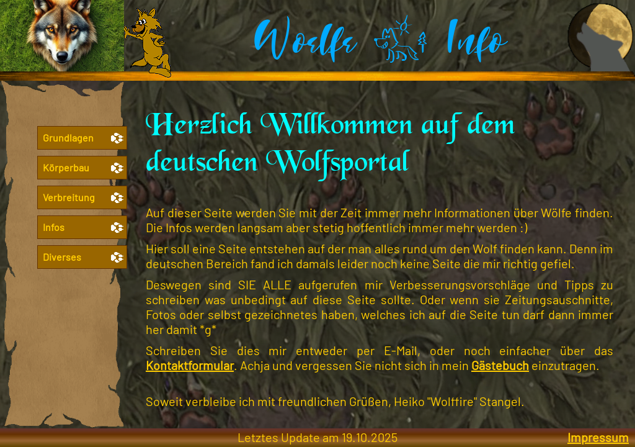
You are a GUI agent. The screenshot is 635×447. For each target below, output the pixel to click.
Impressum (598, 437)
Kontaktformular (190, 365)
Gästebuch (500, 365)
